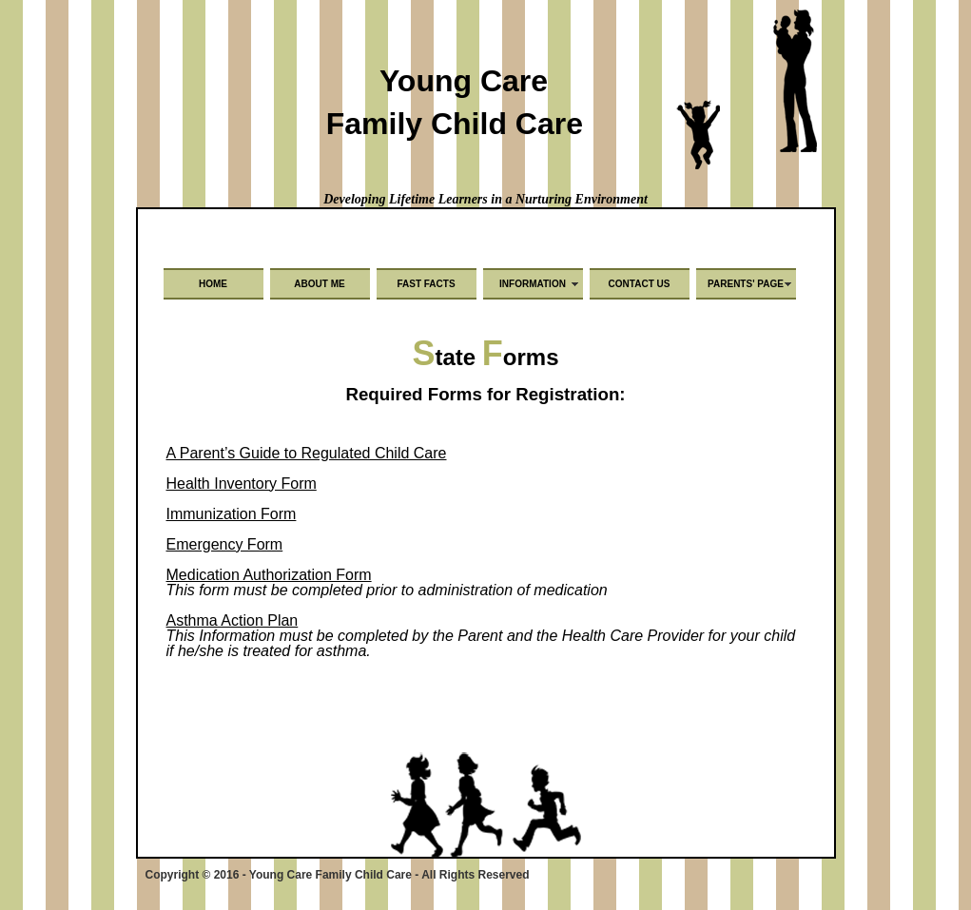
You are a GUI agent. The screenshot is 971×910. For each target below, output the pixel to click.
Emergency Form (224, 544)
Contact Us (639, 284)
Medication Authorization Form (269, 575)
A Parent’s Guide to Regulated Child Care (306, 453)
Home (213, 284)
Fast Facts (426, 284)
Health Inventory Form (241, 483)
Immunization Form (231, 514)
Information (532, 284)
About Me (319, 284)
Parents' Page (746, 284)
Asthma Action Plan (232, 620)
